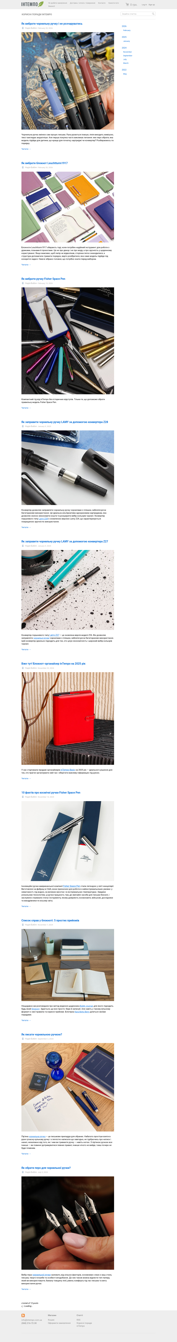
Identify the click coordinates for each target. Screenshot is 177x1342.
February (127, 30)
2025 (124, 37)
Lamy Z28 (43, 519)
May (125, 74)
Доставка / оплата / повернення (82, 3)
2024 (124, 48)
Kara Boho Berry (82, 1012)
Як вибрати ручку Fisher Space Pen (43, 278)
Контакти (102, 3)
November (127, 52)
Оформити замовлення (59, 1323)
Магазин (52, 1315)
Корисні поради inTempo (37, 14)
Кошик (51, 1320)
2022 (124, 70)
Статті (80, 1315)
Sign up (152, 4)
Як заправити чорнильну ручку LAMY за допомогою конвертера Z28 (64, 422)
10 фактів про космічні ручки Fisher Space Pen (50, 792)
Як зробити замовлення (57, 3)
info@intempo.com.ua (31, 1320)
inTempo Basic (68, 770)
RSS (78, 1320)
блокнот (36, 1009)
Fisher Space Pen (71, 886)
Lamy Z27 (54, 635)
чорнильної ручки (41, 1274)
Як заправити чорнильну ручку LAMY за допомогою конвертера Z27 (64, 541)
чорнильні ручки (41, 638)
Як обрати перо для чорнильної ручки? (46, 1167)
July (125, 59)
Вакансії (51, 6)
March (125, 63)
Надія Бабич (31, 28)
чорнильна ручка (37, 1136)
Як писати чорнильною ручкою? (41, 1034)
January (126, 41)
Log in (144, 4)
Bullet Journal (86, 1006)
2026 (124, 26)
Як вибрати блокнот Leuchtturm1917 (44, 163)
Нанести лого (113, 3)
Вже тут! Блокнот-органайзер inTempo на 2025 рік (53, 663)
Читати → (26, 149)
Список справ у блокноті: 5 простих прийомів (50, 920)
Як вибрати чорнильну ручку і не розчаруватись (51, 23)
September (127, 55)
